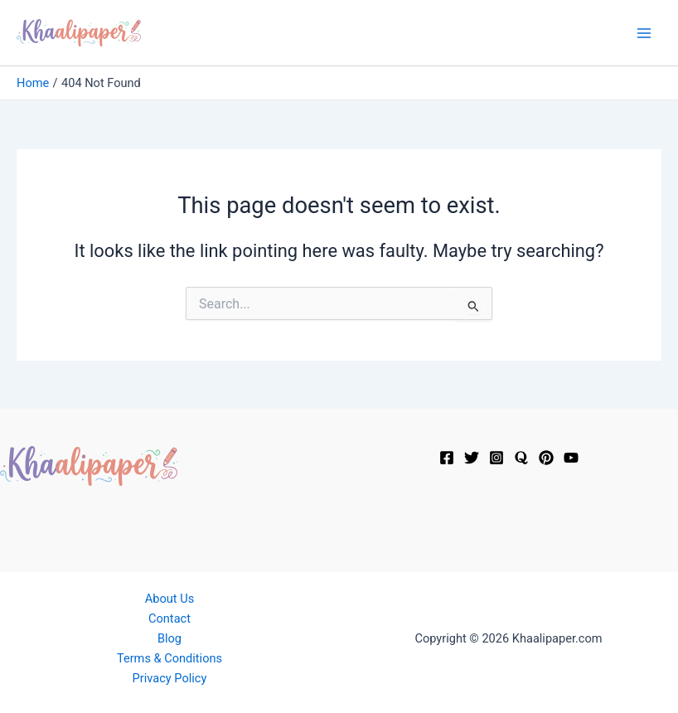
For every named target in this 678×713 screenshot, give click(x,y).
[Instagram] (496, 457)
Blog (169, 638)
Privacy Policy (170, 678)
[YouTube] (571, 457)
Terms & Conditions (169, 658)
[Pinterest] (546, 457)
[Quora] (521, 457)
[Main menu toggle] (644, 33)
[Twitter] (471, 457)
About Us (169, 598)
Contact (169, 618)
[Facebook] (446, 457)
